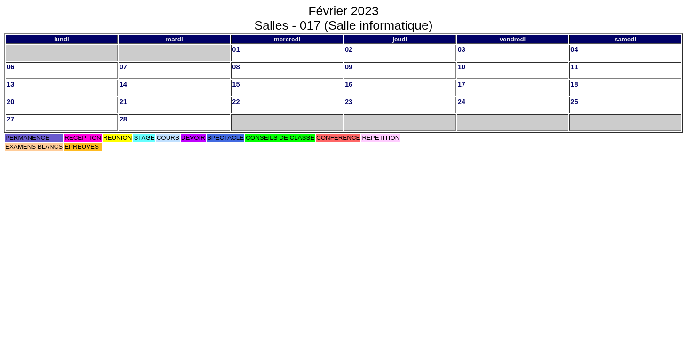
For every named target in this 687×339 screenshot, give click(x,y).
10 (461, 67)
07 (123, 67)
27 (10, 119)
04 (574, 49)
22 (236, 101)
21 (123, 101)
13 (10, 84)
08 (236, 67)
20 (10, 101)
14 (123, 84)
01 (236, 49)
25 (574, 101)
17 (461, 84)
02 (348, 49)
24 (461, 101)
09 (348, 67)
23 (348, 101)
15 (236, 84)
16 (348, 84)
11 (574, 67)
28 (123, 119)
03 (461, 49)
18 (574, 84)
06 (10, 67)
